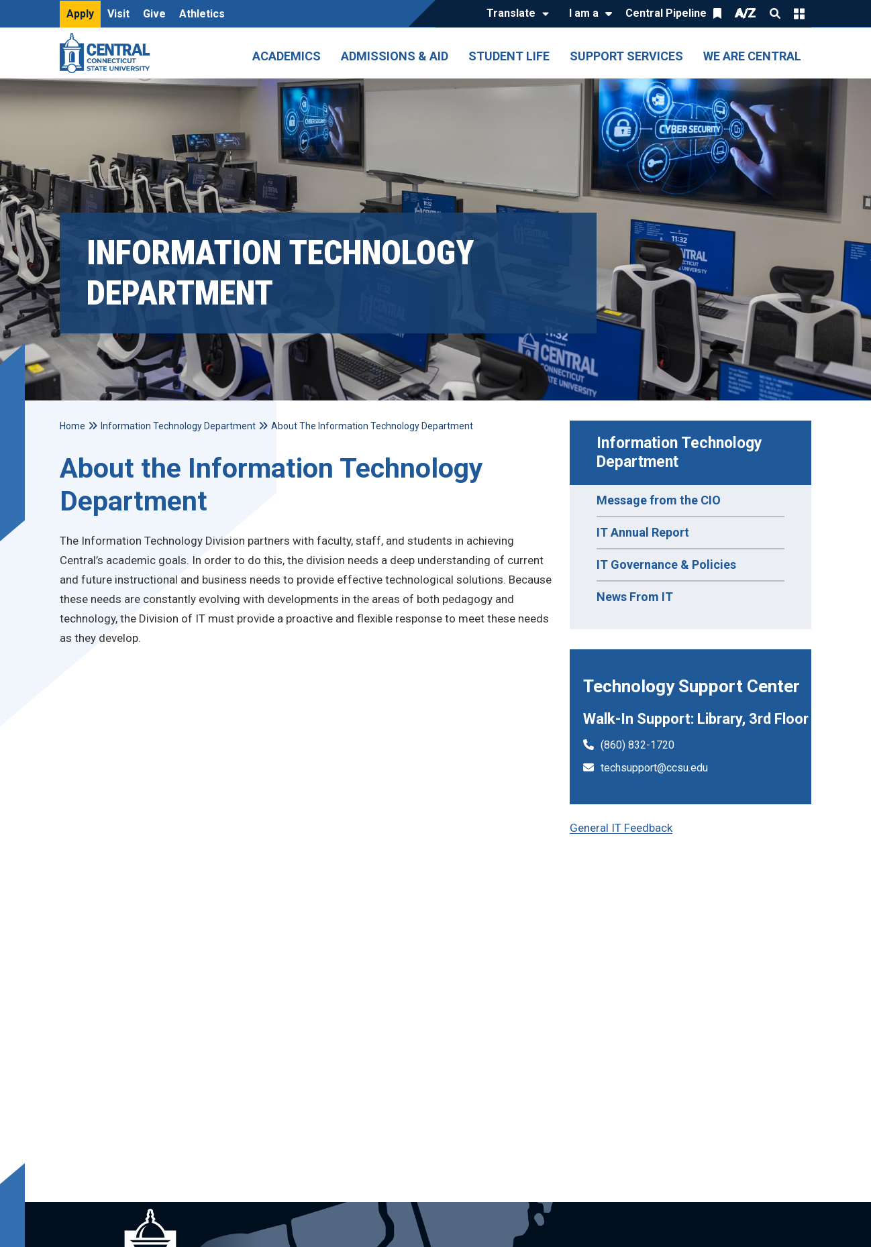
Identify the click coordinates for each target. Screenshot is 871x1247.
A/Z (745, 13)
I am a (584, 13)
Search (775, 13)
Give (154, 13)
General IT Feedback (621, 827)
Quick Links (799, 13)
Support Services (626, 56)
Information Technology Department (681, 452)
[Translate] (514, 14)
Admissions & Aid (394, 56)
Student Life (509, 56)
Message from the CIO (659, 500)
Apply (80, 13)
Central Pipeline (666, 13)
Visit (118, 13)
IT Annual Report (643, 532)
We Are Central (752, 56)
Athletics (202, 13)
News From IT (635, 597)
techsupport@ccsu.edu (654, 767)
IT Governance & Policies (666, 564)
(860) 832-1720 (637, 745)
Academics (286, 56)
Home (72, 426)
